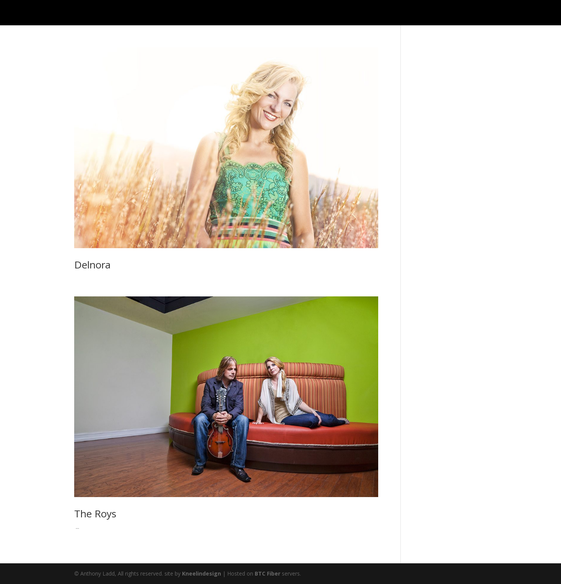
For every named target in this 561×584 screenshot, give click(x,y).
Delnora (92, 265)
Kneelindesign (201, 573)
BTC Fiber (267, 573)
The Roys (95, 513)
